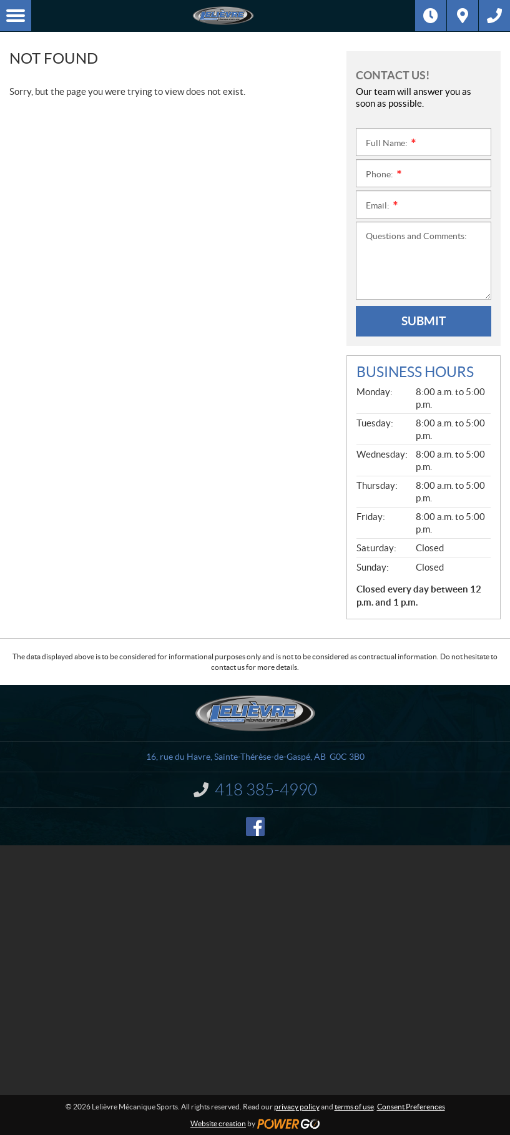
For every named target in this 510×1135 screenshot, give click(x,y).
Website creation (218, 1123)
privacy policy (297, 1107)
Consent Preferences (411, 1107)
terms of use (354, 1107)
